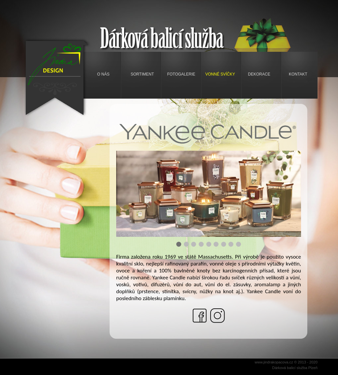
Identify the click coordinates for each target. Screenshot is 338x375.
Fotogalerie (181, 74)
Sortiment (142, 74)
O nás (103, 74)
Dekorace (259, 74)
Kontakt (298, 74)
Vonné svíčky (220, 74)
